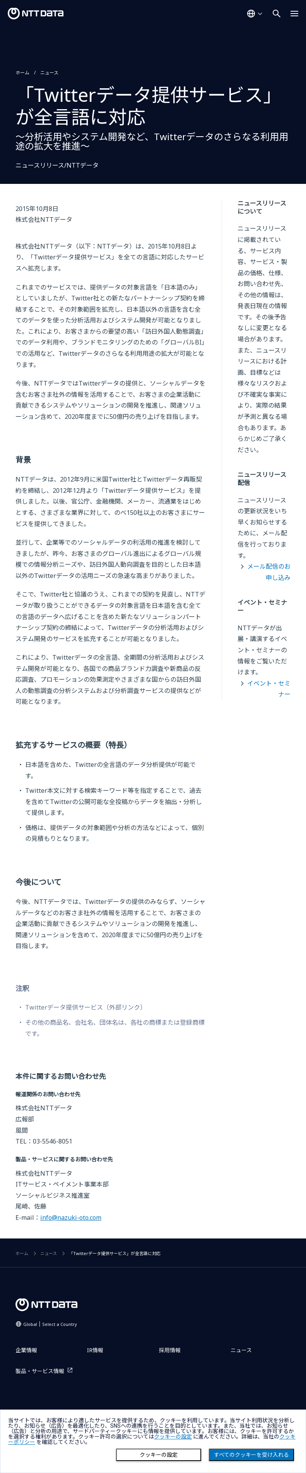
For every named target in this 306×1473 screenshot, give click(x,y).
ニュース (49, 72)
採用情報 (170, 1350)
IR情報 (95, 1350)
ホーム (22, 72)
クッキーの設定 (159, 1455)
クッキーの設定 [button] (173, 1437)
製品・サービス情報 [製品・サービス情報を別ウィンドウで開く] (39, 1371)
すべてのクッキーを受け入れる (251, 1455)
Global (50, 1324)
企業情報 (26, 1350)
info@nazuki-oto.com (70, 1217)
